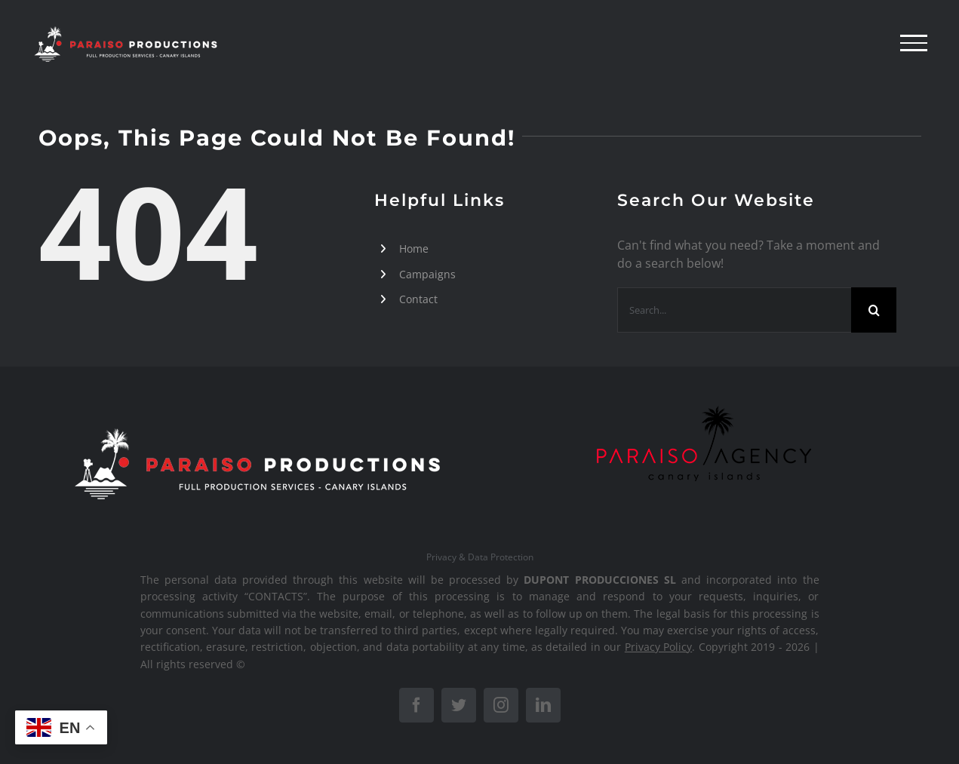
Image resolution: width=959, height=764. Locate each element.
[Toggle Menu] (913, 43)
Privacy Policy (658, 647)
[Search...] (734, 310)
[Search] (873, 310)
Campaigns (427, 274)
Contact (418, 299)
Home (414, 248)
